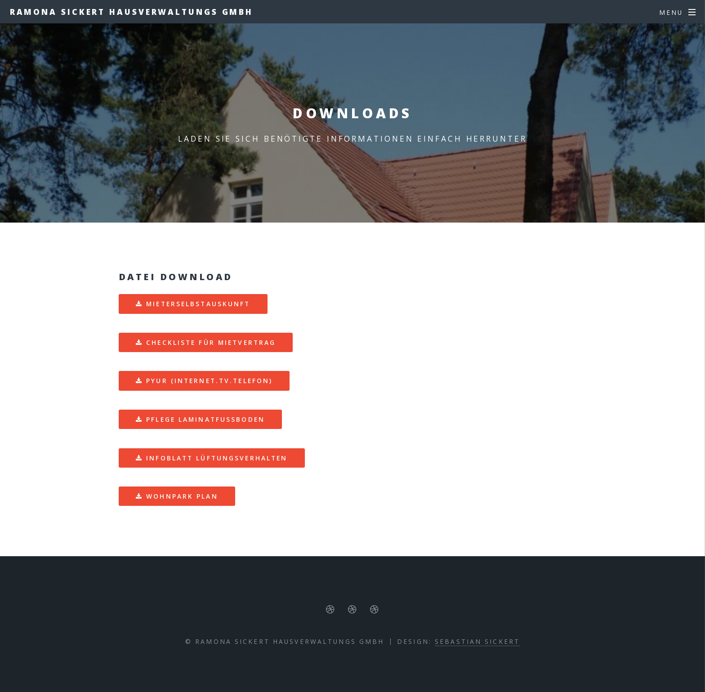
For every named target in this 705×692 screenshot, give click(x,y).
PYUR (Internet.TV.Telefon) (209, 380)
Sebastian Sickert (477, 641)
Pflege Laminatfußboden (205, 419)
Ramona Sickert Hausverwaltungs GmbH (132, 11)
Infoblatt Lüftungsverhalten (216, 458)
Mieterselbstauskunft (198, 303)
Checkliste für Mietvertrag (211, 342)
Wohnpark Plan (182, 496)
